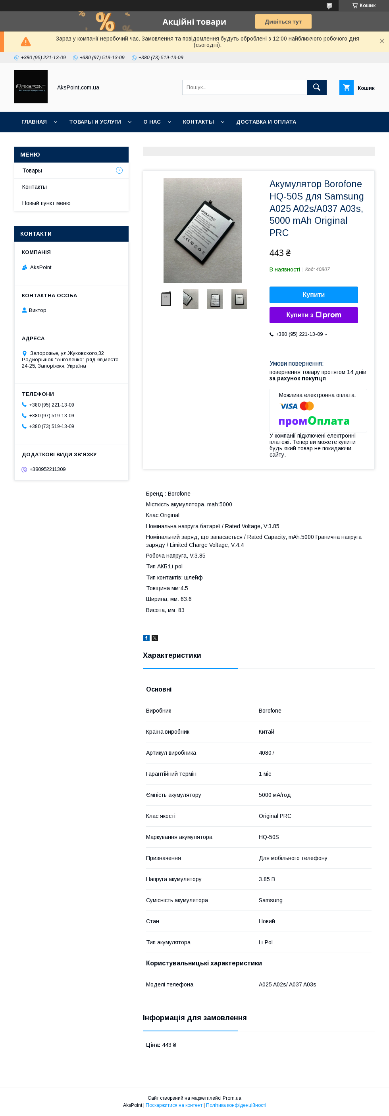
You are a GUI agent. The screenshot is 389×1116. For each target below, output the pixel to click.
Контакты (198, 122)
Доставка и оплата (266, 122)
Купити (314, 294)
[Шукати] (317, 87)
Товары (32, 170)
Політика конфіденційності (236, 1105)
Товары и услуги (95, 122)
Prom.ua (232, 1098)
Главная (34, 122)
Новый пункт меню (46, 203)
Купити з (313, 315)
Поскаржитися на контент (174, 1105)
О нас (152, 122)
